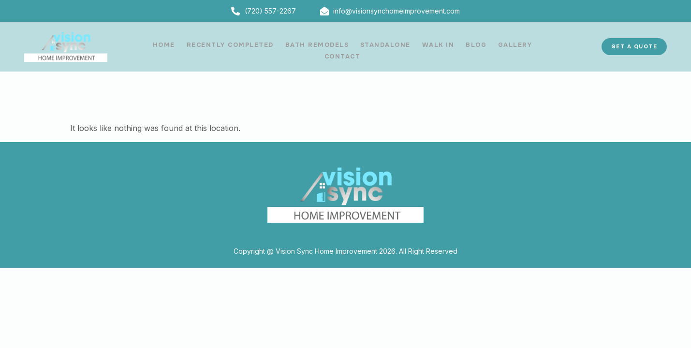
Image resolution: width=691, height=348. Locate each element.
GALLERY (485, 46)
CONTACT (530, 46)
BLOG (448, 46)
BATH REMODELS (295, 46)
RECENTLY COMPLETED (211, 46)
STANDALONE (362, 46)
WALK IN (412, 46)
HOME (147, 46)
